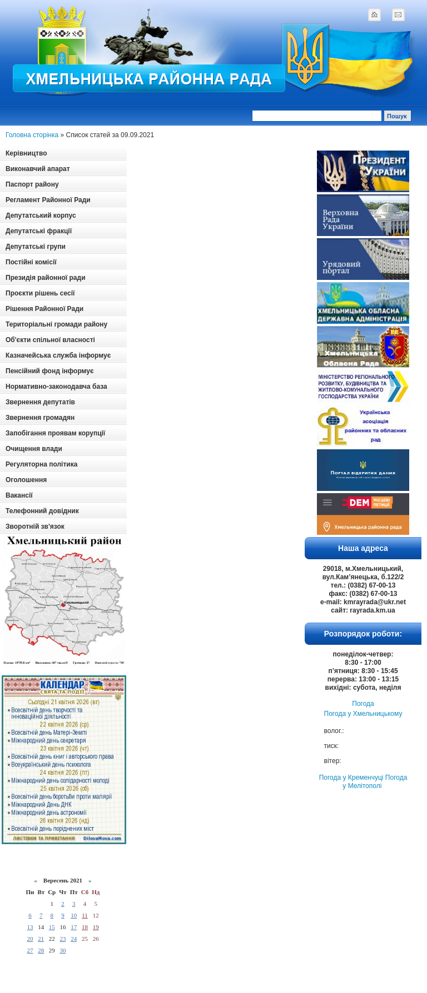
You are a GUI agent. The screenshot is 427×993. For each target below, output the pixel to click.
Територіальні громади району (56, 324)
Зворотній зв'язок (35, 526)
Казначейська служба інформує (58, 355)
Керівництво (26, 153)
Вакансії (19, 495)
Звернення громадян (40, 418)
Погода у (363, 714)
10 (74, 915)
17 (74, 927)
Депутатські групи (36, 246)
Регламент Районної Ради (48, 200)
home (374, 14)
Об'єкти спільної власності (50, 340)
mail (398, 14)
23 (62, 938)
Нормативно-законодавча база (56, 386)
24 (74, 938)
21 (41, 938)
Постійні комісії (31, 262)
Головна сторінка (32, 135)
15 (52, 927)
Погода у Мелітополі (374, 782)
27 (30, 950)
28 (41, 950)
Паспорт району (32, 184)
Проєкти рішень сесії (40, 293)
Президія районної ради (46, 278)
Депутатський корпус (41, 215)
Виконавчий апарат (38, 169)
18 (85, 927)
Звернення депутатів (40, 402)
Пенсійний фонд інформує (50, 371)
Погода (363, 704)
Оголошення (26, 480)
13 (30, 927)
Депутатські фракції (39, 231)
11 (85, 915)
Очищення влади (34, 449)
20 (30, 938)
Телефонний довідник (42, 511)
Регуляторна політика (41, 464)
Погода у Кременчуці (351, 777)
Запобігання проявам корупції (55, 433)
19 (96, 927)
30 (62, 950)
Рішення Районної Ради (44, 309)
